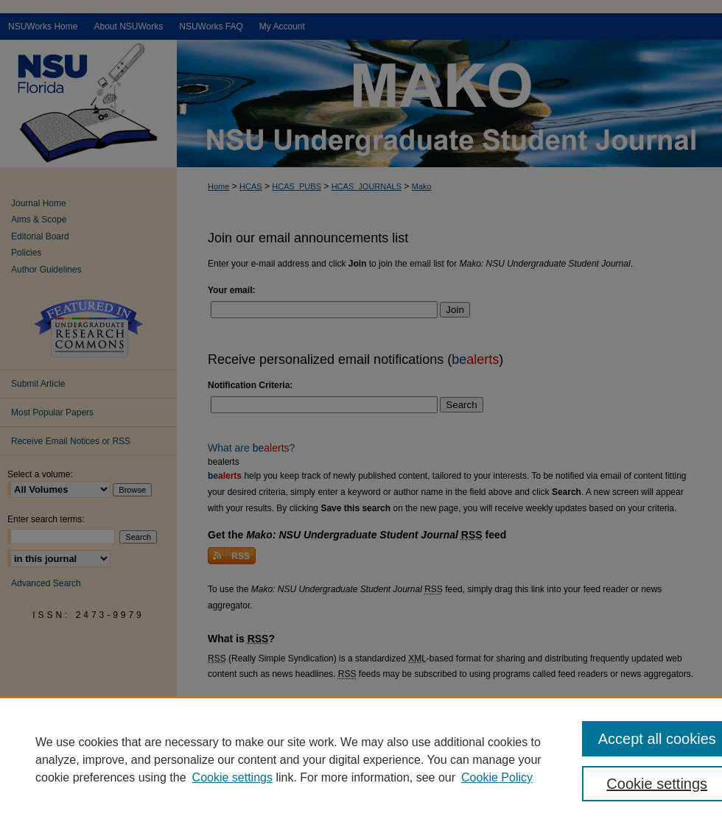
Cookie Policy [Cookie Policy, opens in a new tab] (497, 777)
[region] (361, 759)
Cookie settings (232, 777)
